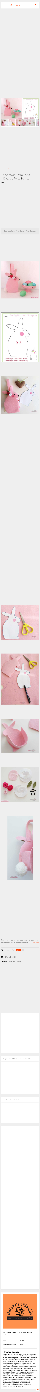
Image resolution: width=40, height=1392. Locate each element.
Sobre (21, 1344)
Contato (22, 1341)
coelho (8, 169)
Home (2, 169)
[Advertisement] (20, 32)
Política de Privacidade (9, 1344)
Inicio (4, 1341)
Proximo (36, 943)
